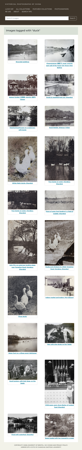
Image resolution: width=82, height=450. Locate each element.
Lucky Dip (9, 9)
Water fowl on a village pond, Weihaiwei (22, 353)
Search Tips (27, 12)
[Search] (37, 18)
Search (72, 18)
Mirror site (25, 447)
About (16, 12)
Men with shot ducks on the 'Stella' (59, 344)
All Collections (23, 9)
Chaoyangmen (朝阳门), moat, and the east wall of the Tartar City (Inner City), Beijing (59, 66)
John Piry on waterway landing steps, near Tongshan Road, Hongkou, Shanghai (22, 267)
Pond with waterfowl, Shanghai (22, 434)
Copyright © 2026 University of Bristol (29, 445)
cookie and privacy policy (57, 445)
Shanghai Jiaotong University (49, 447)
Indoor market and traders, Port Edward (59, 297)
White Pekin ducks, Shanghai (22, 183)
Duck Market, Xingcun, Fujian (59, 127)
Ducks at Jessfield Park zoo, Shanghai (59, 97)
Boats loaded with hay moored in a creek (59, 438)
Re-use (8, 12)
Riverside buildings (22, 62)
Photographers (62, 9)
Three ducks (22, 316)
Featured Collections (42, 9)
